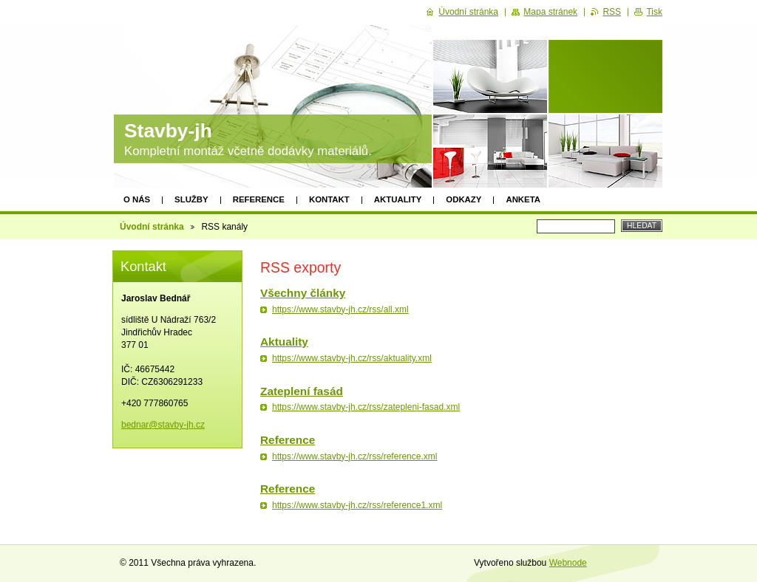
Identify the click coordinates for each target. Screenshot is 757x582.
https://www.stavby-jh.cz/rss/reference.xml (354, 456)
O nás (136, 199)
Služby (191, 199)
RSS (611, 12)
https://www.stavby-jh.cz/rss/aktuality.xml (352, 358)
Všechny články (302, 293)
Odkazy (463, 199)
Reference (259, 199)
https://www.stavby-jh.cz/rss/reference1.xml (357, 505)
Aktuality (398, 199)
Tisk (654, 12)
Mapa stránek (550, 12)
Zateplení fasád (301, 391)
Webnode (568, 563)
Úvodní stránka (152, 227)
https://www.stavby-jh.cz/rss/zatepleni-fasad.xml (366, 407)
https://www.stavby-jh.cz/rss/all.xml (340, 309)
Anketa (523, 199)
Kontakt (329, 199)
